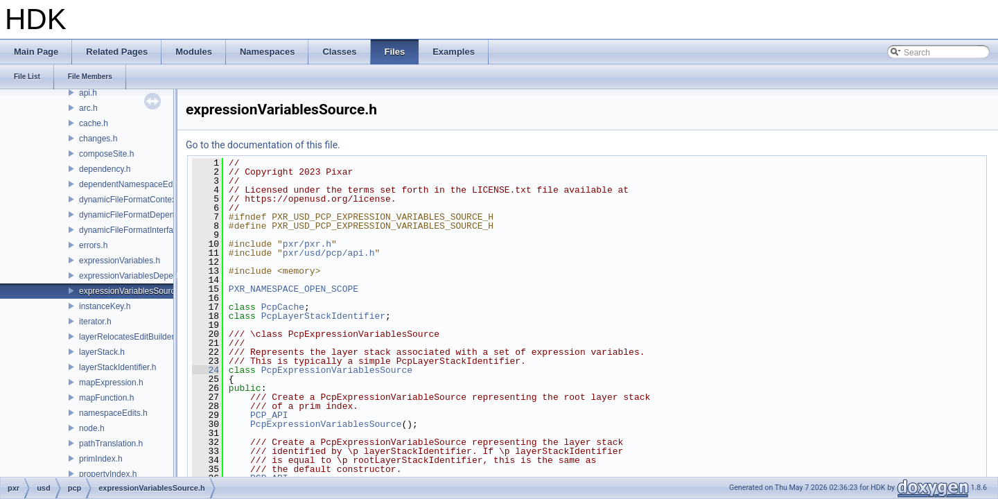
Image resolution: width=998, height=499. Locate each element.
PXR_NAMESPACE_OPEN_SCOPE (293, 289)
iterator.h (95, 321)
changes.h (98, 138)
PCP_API (269, 415)
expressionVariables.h (119, 260)
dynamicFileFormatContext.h (132, 199)
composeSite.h (106, 154)
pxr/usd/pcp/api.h (329, 253)
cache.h (93, 123)
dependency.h (105, 169)
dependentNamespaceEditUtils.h (139, 184)
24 (205, 370)
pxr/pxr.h (307, 244)
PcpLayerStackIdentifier (323, 316)
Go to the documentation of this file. (263, 144)
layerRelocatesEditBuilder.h (130, 337)
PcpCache (282, 307)
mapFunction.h (106, 398)
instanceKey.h (105, 306)
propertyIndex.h (108, 474)
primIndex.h (101, 459)
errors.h (93, 245)
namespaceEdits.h (113, 413)
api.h (88, 93)
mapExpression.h (111, 382)
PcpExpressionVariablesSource (336, 370)
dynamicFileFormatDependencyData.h (150, 215)
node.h (92, 428)
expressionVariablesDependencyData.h (152, 276)
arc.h (88, 108)
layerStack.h (102, 352)
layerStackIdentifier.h (117, 367)
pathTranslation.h (111, 443)
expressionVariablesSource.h (132, 291)
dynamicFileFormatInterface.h (134, 230)
